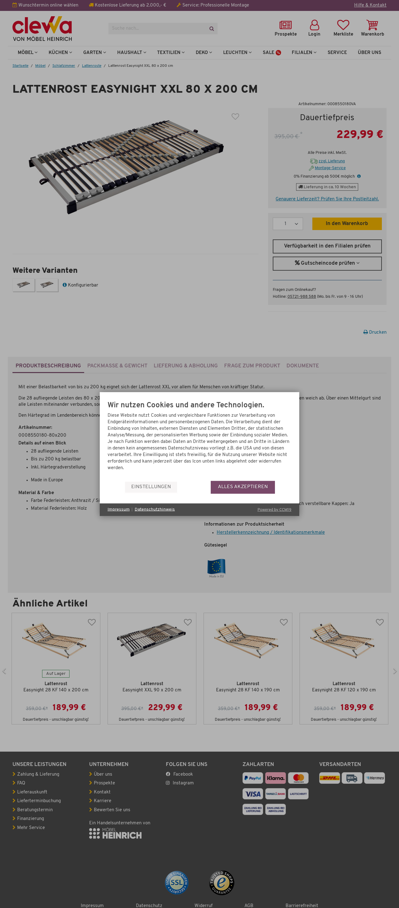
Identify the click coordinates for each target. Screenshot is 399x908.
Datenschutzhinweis (155, 509)
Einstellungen (151, 486)
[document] (199, 440)
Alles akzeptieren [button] (243, 486)
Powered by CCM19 (274, 510)
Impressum (119, 509)
